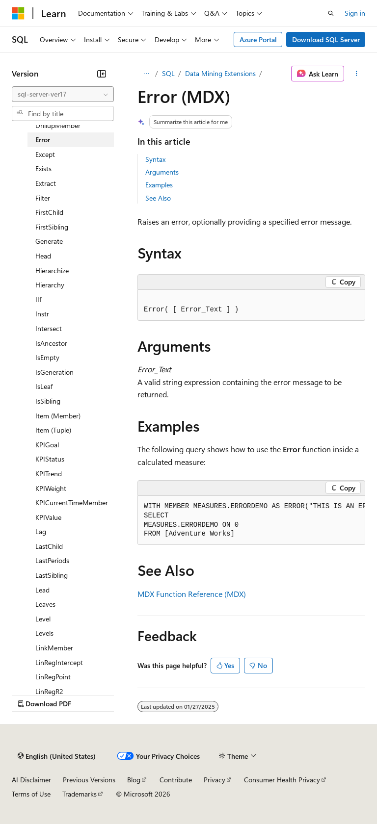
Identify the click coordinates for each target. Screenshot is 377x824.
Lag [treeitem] (40, 531)
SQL (168, 73)
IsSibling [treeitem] (47, 401)
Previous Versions (89, 779)
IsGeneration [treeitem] (54, 372)
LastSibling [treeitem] (51, 575)
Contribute (176, 779)
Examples (159, 184)
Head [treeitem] (43, 255)
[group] (251, 520)
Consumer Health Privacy (282, 779)
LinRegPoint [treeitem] (53, 676)
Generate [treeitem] (49, 241)
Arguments (162, 172)
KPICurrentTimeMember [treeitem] (71, 502)
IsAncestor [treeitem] (51, 343)
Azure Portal (258, 39)
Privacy (214, 779)
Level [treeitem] (43, 618)
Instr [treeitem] (42, 313)
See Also (158, 198)
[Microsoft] (18, 13)
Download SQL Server (326, 39)
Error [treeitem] (42, 139)
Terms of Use (31, 793)
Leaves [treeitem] (45, 604)
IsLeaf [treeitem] (44, 386)
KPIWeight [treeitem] (50, 488)
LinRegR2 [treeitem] (49, 691)
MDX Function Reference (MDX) (191, 594)
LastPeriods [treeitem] (52, 560)
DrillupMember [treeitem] (58, 125)
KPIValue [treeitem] (48, 517)
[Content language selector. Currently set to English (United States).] (57, 756)
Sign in (355, 13)
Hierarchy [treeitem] (49, 284)
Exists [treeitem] (43, 168)
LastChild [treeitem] (49, 546)
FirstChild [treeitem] (49, 212)
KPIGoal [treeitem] (47, 444)
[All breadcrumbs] (146, 73)
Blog (133, 779)
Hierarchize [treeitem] (52, 270)
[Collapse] (101, 73)
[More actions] (356, 73)
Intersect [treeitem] (48, 328)
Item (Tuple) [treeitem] (53, 430)
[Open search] (331, 13)
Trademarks (79, 793)
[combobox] (63, 94)
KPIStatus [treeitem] (49, 459)
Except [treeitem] (45, 154)
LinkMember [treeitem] (54, 647)
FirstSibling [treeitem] (51, 227)
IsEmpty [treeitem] (47, 357)
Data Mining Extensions (220, 73)
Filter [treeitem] (42, 198)
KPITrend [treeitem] (48, 473)
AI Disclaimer (31, 779)
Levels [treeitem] (44, 633)
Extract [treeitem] (45, 183)
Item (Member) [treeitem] (58, 415)
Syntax (155, 159)
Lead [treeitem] (42, 589)
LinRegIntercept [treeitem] (59, 662)
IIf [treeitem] (38, 299)
